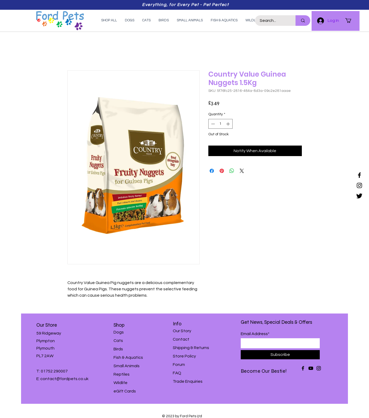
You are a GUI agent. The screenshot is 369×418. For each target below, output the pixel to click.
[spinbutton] (220, 123)
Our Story (182, 331)
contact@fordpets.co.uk (64, 379)
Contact (181, 339)
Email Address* (255, 334)
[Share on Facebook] (212, 171)
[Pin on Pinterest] (222, 171)
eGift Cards (125, 391)
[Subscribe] (280, 354)
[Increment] (228, 123)
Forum (179, 364)
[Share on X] (242, 171)
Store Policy (184, 356)
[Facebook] (359, 175)
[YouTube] (311, 368)
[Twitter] (359, 195)
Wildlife (120, 383)
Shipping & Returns (191, 348)
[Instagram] (359, 185)
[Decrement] (212, 123)
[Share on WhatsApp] (232, 171)
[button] (351, 20)
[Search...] (272, 20)
